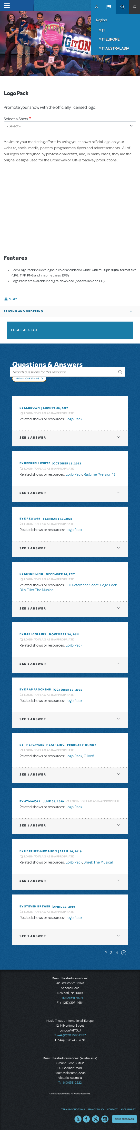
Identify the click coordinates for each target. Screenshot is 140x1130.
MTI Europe (109, 39)
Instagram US (105, 1119)
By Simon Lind (31, 574)
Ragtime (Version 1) (99, 474)
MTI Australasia (114, 48)
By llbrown (30, 408)
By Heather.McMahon (38, 851)
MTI (102, 30)
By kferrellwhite (35, 463)
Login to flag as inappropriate (49, 413)
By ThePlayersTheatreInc (42, 745)
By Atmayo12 (30, 801)
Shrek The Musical (98, 862)
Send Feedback (124, 1119)
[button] (109, 7)
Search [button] (122, 7)
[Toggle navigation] (5, 5)
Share (13, 299)
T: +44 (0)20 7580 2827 (70, 1035)
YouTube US (78, 1119)
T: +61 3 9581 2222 (70, 1083)
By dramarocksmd (35, 689)
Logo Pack (74, 419)
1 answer (33, 437)
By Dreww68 (30, 518)
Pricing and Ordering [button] (23, 311)
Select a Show (16, 118)
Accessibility (128, 1109)
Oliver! (89, 756)
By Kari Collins (33, 634)
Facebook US (86, 1119)
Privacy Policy (96, 1109)
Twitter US (95, 1119)
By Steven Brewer (35, 906)
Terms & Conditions (73, 1109)
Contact (112, 1109)
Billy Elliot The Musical (37, 590)
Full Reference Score (82, 585)
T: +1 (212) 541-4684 (70, 998)
